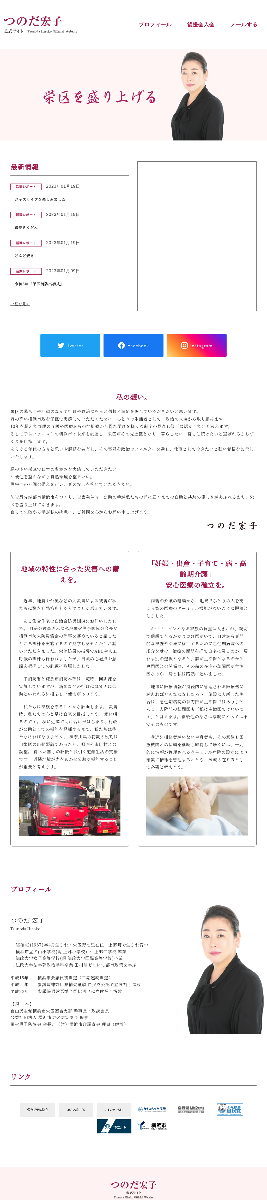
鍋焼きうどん (28, 227)
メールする (244, 24)
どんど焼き (26, 255)
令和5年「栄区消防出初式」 (42, 284)
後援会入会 (201, 24)
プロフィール (155, 24)
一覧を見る (21, 304)
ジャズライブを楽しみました (43, 199)
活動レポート (26, 186)
